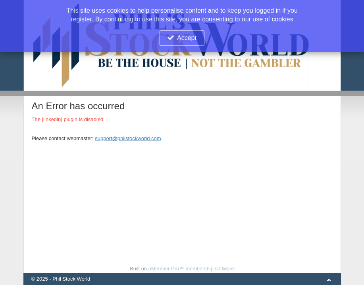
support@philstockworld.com (128, 138)
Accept (186, 37)
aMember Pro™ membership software (191, 269)
